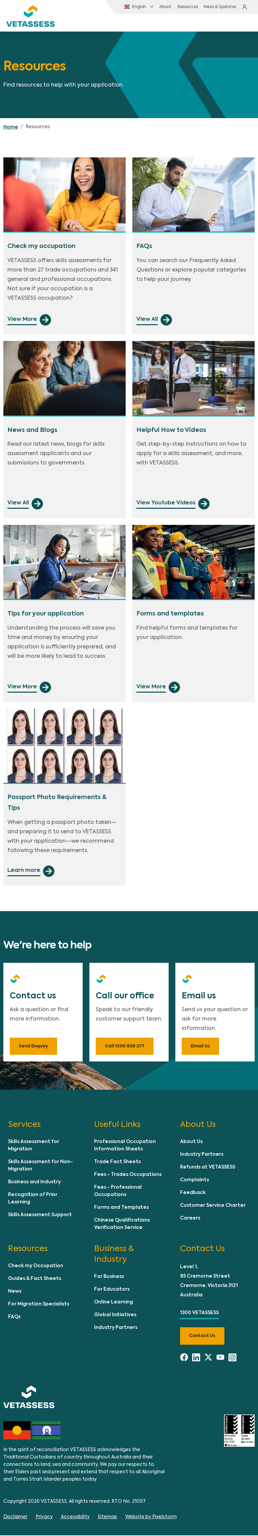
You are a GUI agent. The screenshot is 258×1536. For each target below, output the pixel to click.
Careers (190, 1219)
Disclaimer (15, 1517)
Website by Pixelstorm (151, 1517)
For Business (109, 1277)
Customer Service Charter (213, 1206)
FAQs (14, 1318)
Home (10, 128)
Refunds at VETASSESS (207, 1168)
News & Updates (207, 7)
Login (243, 7)
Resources (175, 7)
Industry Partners (201, 1155)
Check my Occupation (35, 1267)
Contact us (202, 1337)
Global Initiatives (115, 1316)
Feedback (193, 1193)
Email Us (200, 1047)
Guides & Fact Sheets (34, 1279)
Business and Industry (34, 1182)
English (122, 7)
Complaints (194, 1180)
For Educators (112, 1290)
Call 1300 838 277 (124, 1047)
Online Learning (113, 1303)
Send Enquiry (33, 1047)
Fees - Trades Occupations (128, 1175)
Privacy (44, 1517)
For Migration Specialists (38, 1305)
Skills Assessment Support (40, 1215)
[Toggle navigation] (239, 23)
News (15, 1292)
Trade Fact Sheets (117, 1162)
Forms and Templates (121, 1208)
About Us (191, 1142)
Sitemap (107, 1517)
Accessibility (75, 1517)
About (152, 7)
